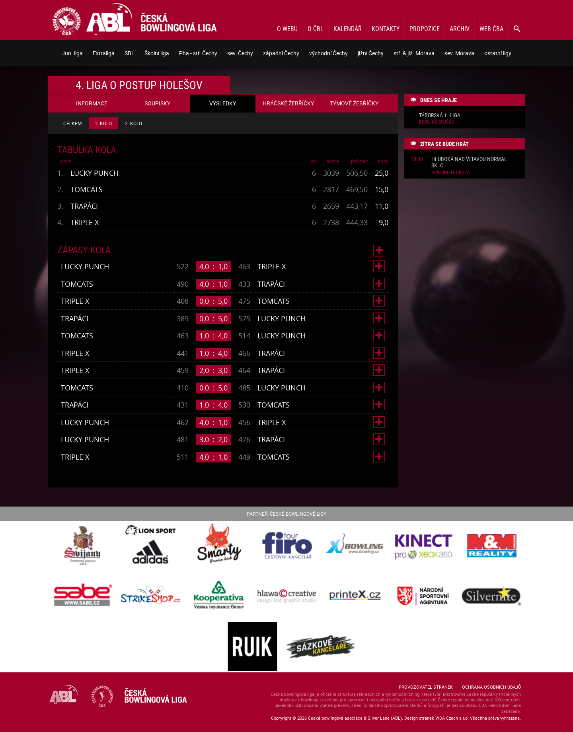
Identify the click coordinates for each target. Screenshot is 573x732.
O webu (287, 28)
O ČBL (316, 28)
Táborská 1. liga (439, 115)
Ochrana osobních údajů (491, 687)
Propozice (424, 28)
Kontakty (386, 28)
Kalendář (347, 28)
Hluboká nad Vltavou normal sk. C (469, 162)
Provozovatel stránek (426, 687)
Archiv (460, 28)
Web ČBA (491, 28)
